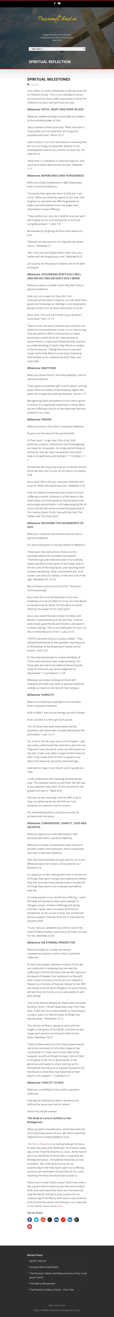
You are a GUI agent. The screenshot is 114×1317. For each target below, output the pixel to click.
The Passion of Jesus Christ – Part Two (52, 1289)
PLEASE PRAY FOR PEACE (44, 1267)
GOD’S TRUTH (38, 1261)
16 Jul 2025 (34, 84)
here (59, 1206)
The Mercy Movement (40, 1144)
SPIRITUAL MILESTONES (48, 79)
